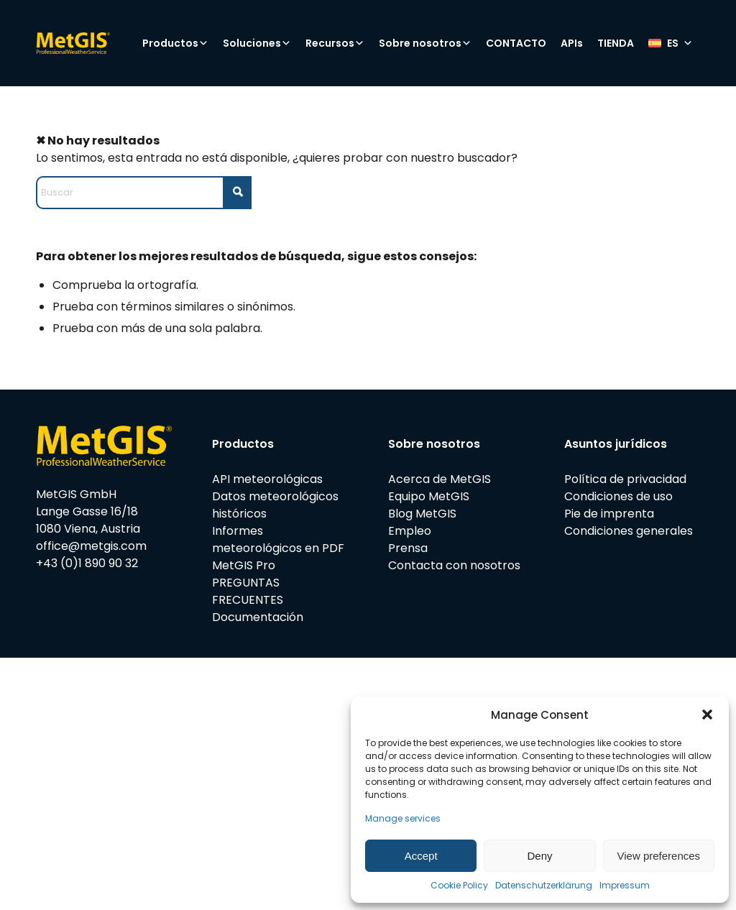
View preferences (659, 856)
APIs (572, 43)
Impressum (624, 885)
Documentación (257, 617)
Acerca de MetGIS (439, 479)
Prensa (408, 548)
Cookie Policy (459, 885)
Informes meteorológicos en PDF (278, 539)
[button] (707, 714)
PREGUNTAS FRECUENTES (247, 591)
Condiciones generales (628, 531)
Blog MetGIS (422, 513)
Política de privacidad (625, 479)
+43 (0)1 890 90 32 (87, 563)
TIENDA (615, 43)
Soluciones (257, 43)
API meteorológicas (267, 479)
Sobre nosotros (425, 43)
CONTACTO (516, 43)
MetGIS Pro (243, 565)
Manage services (403, 818)
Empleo (409, 531)
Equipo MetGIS (428, 496)
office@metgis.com (91, 546)
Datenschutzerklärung (543, 885)
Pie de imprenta (609, 513)
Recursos (334, 43)
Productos (175, 43)
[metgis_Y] (97, 43)
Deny (539, 856)
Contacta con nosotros (454, 565)
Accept (421, 856)
